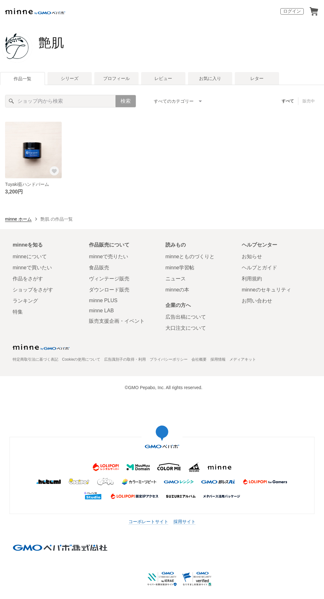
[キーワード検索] (60, 101)
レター (257, 78)
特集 (18, 312)
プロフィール (116, 78)
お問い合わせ (257, 300)
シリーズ (69, 78)
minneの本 (177, 289)
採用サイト (184, 521)
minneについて (30, 256)
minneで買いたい (32, 267)
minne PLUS (103, 300)
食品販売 (99, 267)
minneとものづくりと (190, 256)
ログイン (292, 11)
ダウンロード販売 (109, 289)
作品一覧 (22, 78)
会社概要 (199, 359)
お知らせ (252, 256)
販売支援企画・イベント (117, 321)
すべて (288, 101)
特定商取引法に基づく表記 (35, 359)
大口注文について (185, 328)
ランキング (25, 300)
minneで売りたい (108, 256)
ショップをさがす (33, 289)
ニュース (175, 278)
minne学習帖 (180, 267)
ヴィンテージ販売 (109, 278)
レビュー (163, 78)
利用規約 (252, 278)
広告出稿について (185, 317)
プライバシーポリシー (169, 359)
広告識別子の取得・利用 (125, 359)
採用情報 (218, 359)
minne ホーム (18, 219)
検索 (126, 101)
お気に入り (210, 78)
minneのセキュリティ (266, 289)
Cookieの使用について (81, 359)
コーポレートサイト (148, 521)
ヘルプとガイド (259, 267)
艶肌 (51, 43)
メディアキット (242, 359)
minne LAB (101, 310)
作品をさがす (28, 278)
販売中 (308, 101)
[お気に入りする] (54, 170)
